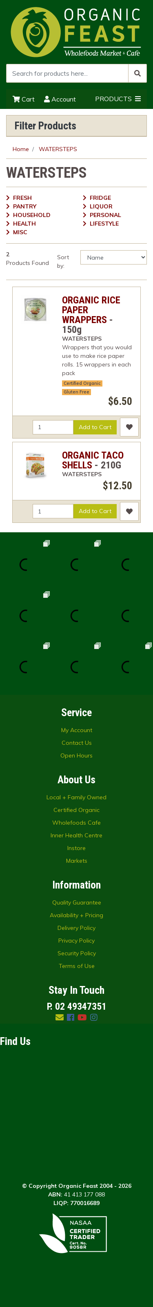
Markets (76, 860)
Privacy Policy (76, 940)
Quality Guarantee (76, 902)
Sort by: (63, 261)
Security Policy (77, 953)
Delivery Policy (76, 928)
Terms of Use (77, 966)
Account (60, 99)
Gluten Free (76, 392)
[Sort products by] (113, 257)
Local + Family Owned (76, 797)
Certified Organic (82, 383)
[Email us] (59, 1017)
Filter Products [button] (45, 125)
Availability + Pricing (76, 915)
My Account (76, 730)
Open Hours (76, 755)
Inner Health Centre (76, 835)
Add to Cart (95, 427)
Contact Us (77, 742)
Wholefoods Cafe (76, 822)
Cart (24, 99)
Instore (76, 848)
